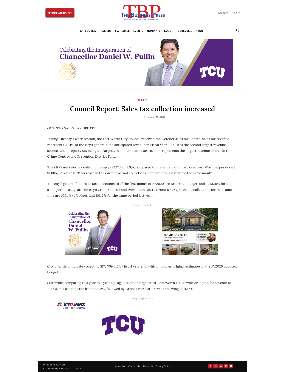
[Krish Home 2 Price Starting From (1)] (190, 231)
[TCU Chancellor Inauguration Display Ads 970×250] (142, 62)
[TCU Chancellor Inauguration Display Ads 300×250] (93, 231)
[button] (236, 30)
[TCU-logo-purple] (123, 324)
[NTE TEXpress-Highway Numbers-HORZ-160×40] (70, 305)
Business (142, 100)
